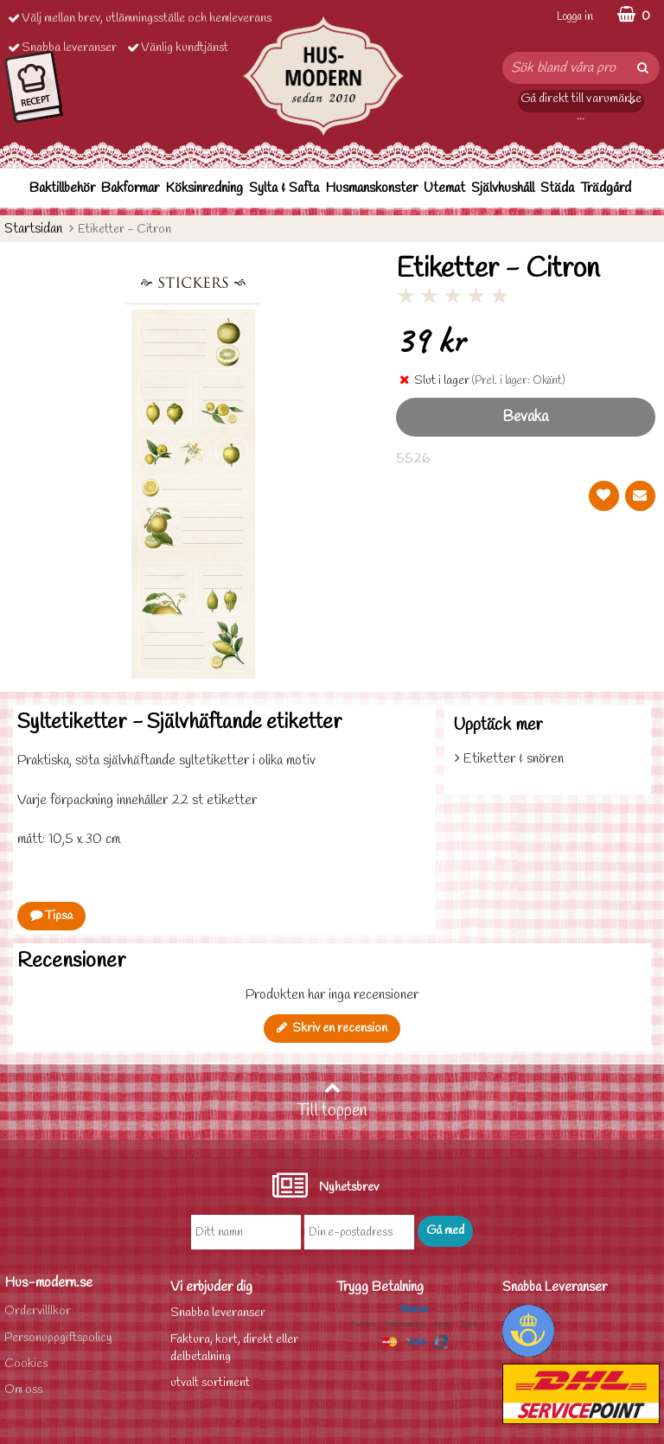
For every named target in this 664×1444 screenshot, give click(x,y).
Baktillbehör (62, 188)
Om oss (23, 1390)
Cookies (26, 1364)
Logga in (575, 17)
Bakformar (130, 188)
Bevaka (525, 417)
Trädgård (605, 188)
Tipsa (51, 916)
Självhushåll (502, 188)
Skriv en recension (332, 1028)
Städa (557, 188)
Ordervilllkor (37, 1311)
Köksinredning (204, 188)
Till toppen (332, 1100)
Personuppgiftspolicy (58, 1338)
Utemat (444, 188)
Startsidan (33, 229)
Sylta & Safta (284, 188)
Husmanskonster (371, 188)
